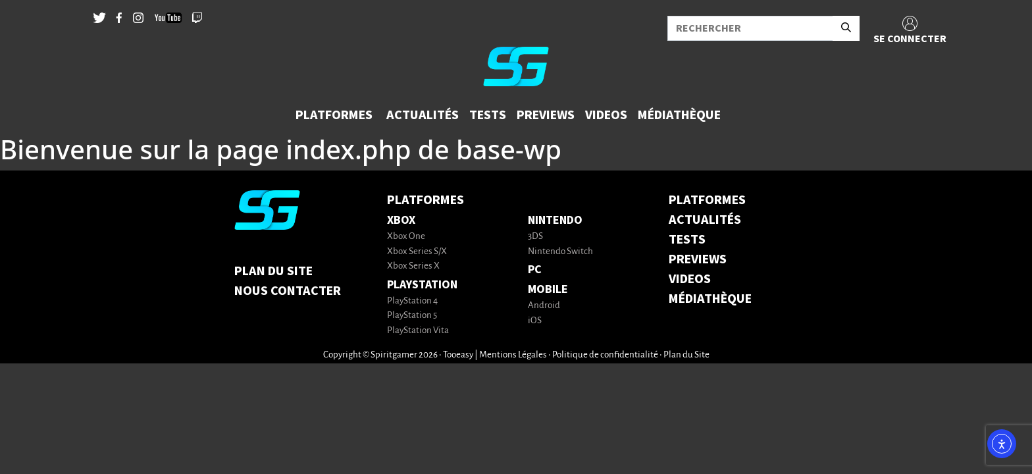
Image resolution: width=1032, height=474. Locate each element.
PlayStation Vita (418, 331)
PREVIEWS (698, 259)
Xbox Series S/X (417, 252)
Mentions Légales (513, 355)
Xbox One (406, 237)
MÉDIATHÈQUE (710, 299)
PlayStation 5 (412, 316)
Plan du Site (273, 271)
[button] (335, 115)
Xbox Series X (413, 266)
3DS (535, 237)
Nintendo (555, 220)
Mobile (548, 289)
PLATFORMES (707, 200)
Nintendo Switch (560, 252)
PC (535, 269)
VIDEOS (690, 279)
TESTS (687, 239)
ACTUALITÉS (705, 220)
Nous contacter (287, 291)
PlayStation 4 (412, 301)
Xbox (401, 220)
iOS (535, 321)
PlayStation (422, 284)
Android (544, 306)
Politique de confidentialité (605, 355)
